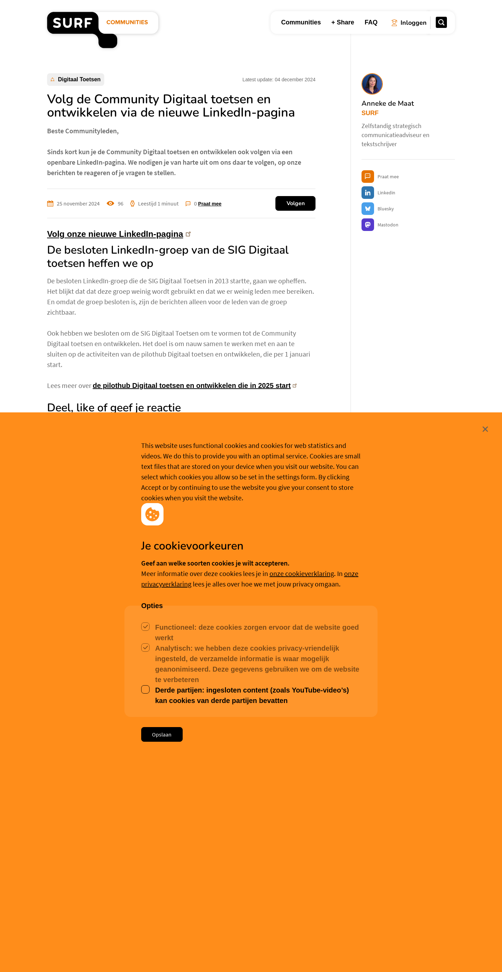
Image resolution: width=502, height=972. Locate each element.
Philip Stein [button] (357, 885)
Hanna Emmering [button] (85, 876)
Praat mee (209, 204)
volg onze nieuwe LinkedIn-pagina (121, 478)
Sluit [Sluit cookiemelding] (455, 909)
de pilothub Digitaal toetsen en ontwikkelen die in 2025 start (196, 386)
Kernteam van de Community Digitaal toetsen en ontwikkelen (148, 520)
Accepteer (200, 955)
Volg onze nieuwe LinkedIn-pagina (120, 234)
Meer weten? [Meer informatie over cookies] (304, 955)
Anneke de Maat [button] (102, 563)
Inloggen (69, 708)
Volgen (296, 203)
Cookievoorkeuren (255, 955)
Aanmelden (114, 709)
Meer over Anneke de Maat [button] (148, 601)
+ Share (342, 22)
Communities (301, 22)
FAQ (371, 22)
